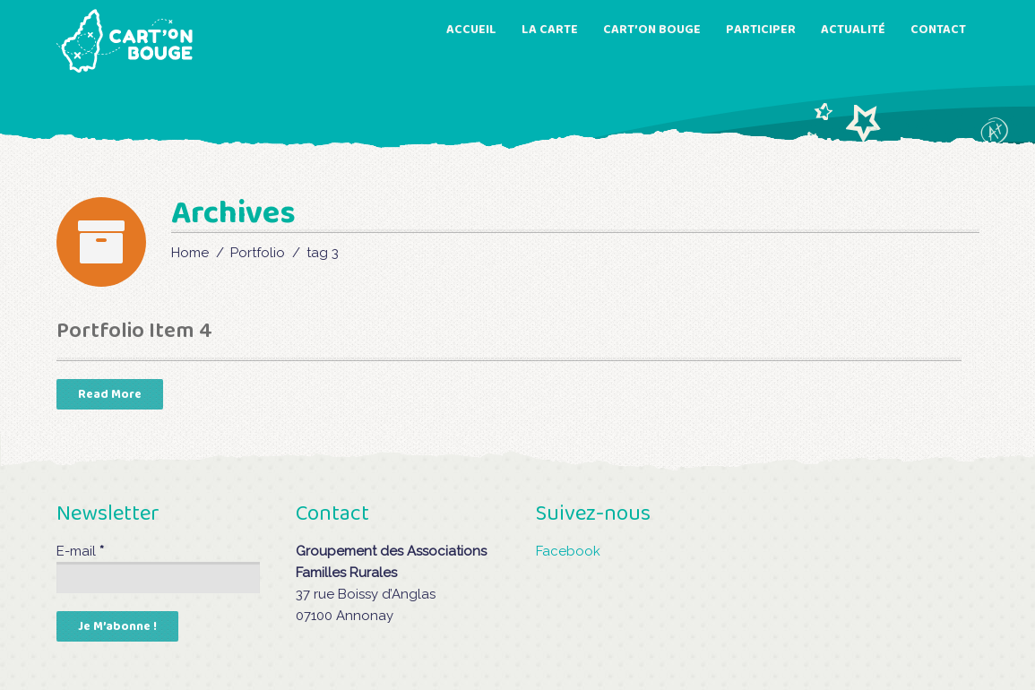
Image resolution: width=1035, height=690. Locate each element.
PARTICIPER (761, 30)
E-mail (80, 551)
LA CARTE (550, 30)
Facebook (568, 551)
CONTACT (938, 30)
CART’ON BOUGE (652, 30)
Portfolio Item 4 (134, 331)
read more (110, 394)
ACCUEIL (471, 30)
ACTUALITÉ (853, 30)
